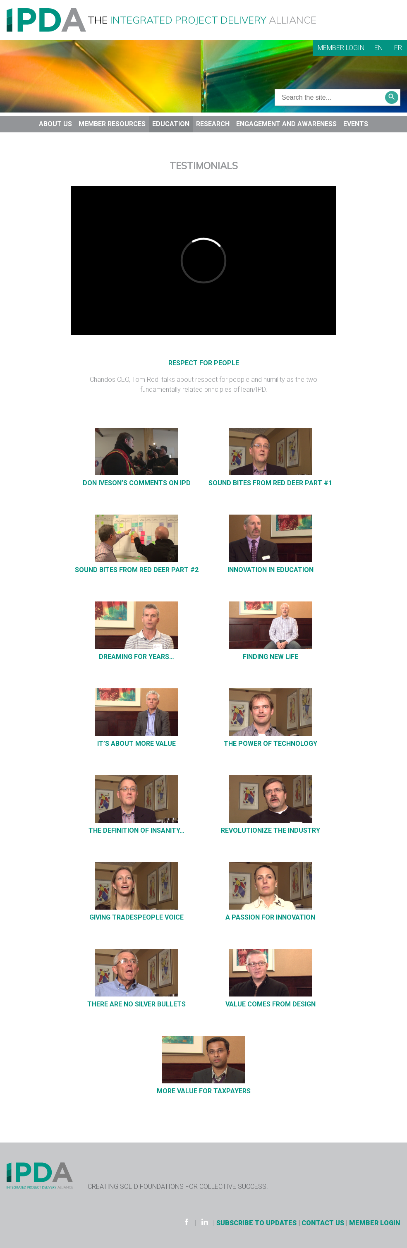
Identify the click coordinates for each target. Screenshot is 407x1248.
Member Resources (112, 124)
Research (213, 124)
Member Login (341, 48)
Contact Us (323, 1223)
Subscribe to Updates (256, 1223)
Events (355, 124)
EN (378, 48)
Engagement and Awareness (286, 124)
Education (170, 124)
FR (398, 48)
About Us (55, 124)
